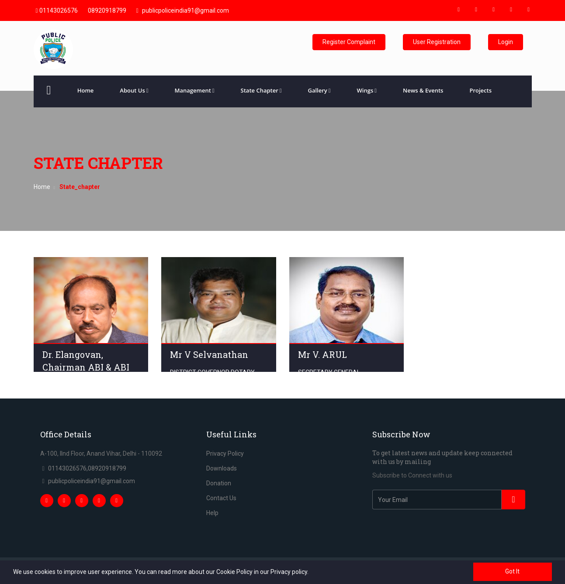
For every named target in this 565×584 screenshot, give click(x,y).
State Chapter (261, 90)
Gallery (319, 90)
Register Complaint (348, 41)
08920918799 (107, 10)
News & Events (423, 90)
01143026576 (57, 10)
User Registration (437, 41)
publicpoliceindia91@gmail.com (182, 10)
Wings (367, 90)
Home (85, 90)
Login (505, 41)
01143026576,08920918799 (87, 468)
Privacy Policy (225, 453)
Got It (512, 571)
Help (212, 512)
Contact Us (221, 498)
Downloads (221, 468)
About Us (134, 90)
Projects (480, 90)
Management (194, 90)
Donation (218, 483)
